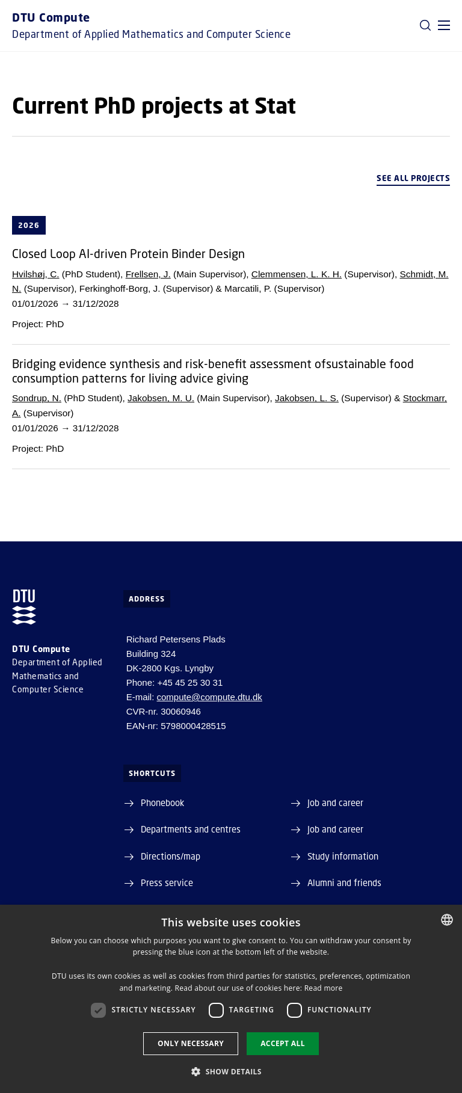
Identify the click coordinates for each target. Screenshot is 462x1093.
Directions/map (170, 856)
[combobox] (447, 920)
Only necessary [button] (191, 1043)
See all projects (413, 178)
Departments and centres (191, 829)
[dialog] (231, 999)
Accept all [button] (282, 1043)
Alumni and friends (344, 882)
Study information (342, 856)
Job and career (335, 802)
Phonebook (162, 802)
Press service (167, 882)
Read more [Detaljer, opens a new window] (323, 988)
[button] (444, 25)
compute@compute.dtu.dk (209, 697)
